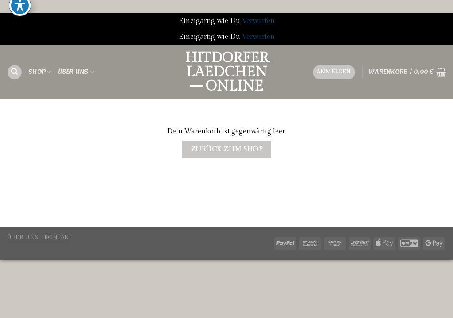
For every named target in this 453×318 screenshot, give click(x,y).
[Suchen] (15, 72)
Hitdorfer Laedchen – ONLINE (227, 72)
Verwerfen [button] (258, 21)
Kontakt (58, 237)
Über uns (76, 71)
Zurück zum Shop (226, 149)
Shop (39, 71)
